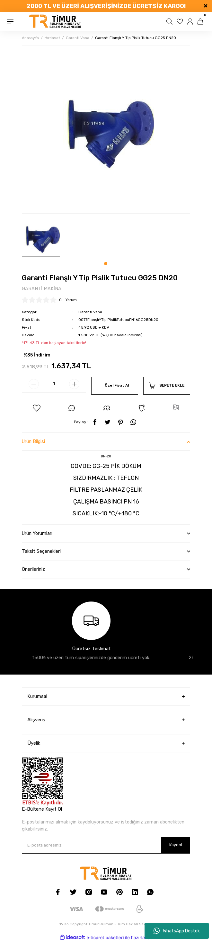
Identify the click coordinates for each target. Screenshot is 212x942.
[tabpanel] (41, 238)
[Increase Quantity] (74, 384)
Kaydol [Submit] (175, 844)
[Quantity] (54, 383)
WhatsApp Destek (177, 930)
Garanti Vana (90, 312)
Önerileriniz (33, 569)
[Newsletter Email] (106, 845)
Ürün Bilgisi (33, 441)
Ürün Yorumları (37, 533)
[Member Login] (191, 21)
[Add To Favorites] (36, 408)
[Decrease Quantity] (34, 384)
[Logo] (55, 21)
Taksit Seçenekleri (41, 551)
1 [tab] (105, 263)
